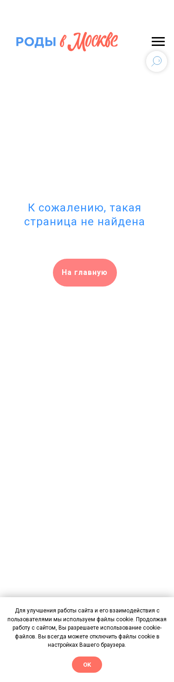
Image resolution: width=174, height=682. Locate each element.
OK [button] (87, 664)
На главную (85, 272)
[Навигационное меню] (158, 41)
